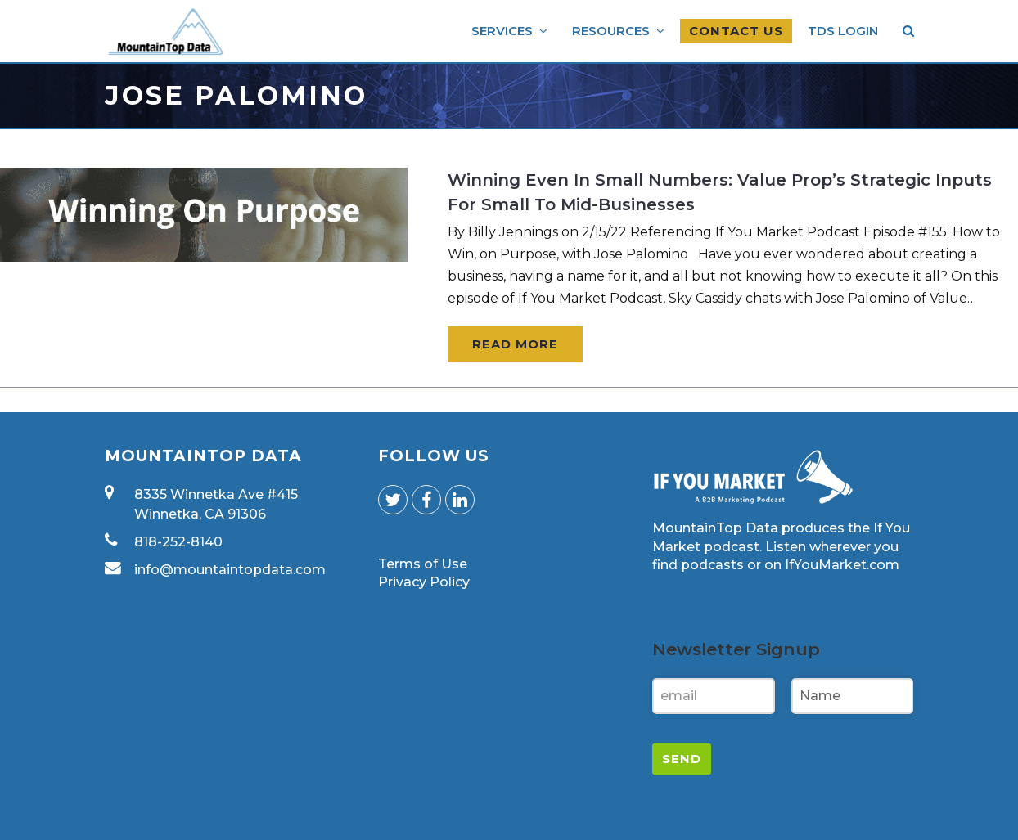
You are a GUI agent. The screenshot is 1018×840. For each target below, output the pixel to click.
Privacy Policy (424, 582)
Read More (515, 344)
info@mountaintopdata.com (230, 569)
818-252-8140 (178, 542)
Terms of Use (422, 564)
